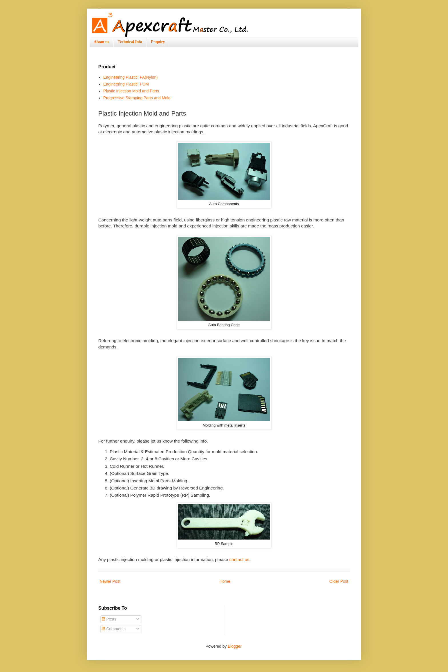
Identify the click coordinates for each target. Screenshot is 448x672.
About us (101, 42)
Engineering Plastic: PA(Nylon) (130, 77)
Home (224, 581)
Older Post (338, 581)
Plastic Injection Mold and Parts (131, 91)
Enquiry (158, 42)
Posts (109, 619)
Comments (114, 629)
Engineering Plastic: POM (126, 84)
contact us (239, 559)
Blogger (234, 646)
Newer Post (110, 581)
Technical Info (130, 42)
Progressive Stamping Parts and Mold (137, 98)
